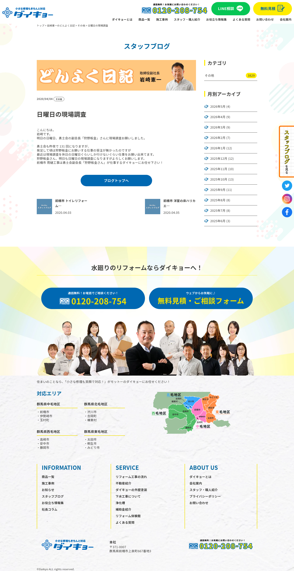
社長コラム (50, 509)
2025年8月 (217, 200)
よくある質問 (241, 19)
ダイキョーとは (122, 19)
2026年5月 (217, 106)
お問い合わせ (265, 19)
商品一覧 (144, 19)
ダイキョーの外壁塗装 (131, 490)
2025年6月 (217, 221)
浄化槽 (120, 503)
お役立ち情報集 (216, 19)
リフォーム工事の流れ (131, 477)
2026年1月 (217, 148)
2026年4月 (217, 117)
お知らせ (48, 490)
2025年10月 (218, 179)
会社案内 (286, 19)
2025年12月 (218, 158)
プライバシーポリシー (205, 496)
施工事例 (162, 19)
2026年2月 (217, 138)
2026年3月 (217, 127)
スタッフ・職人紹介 (187, 19)
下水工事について (128, 496)
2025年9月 (217, 190)
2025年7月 (217, 210)
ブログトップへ (116, 180)
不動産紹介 (123, 483)
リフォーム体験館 (128, 516)
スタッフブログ (53, 496)
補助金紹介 (123, 509)
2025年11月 (218, 169)
